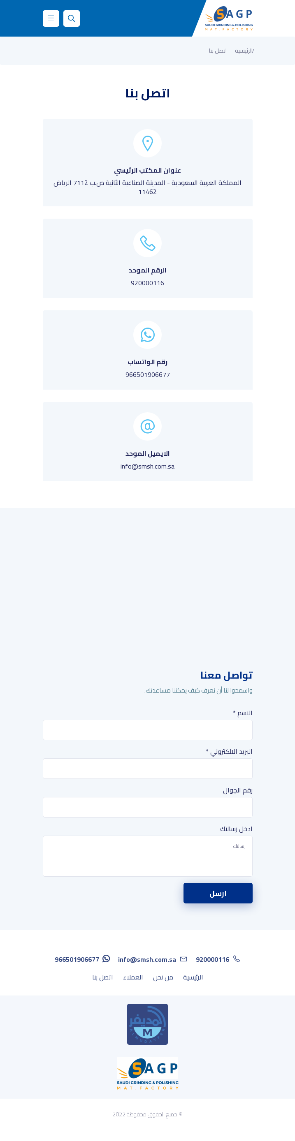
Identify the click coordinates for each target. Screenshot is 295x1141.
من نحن (163, 977)
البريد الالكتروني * (229, 751)
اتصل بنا (102, 977)
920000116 (147, 283)
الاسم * (243, 712)
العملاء (133, 977)
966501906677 (147, 374)
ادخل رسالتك (236, 828)
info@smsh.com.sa (147, 466)
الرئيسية (244, 51)
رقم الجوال (238, 790)
